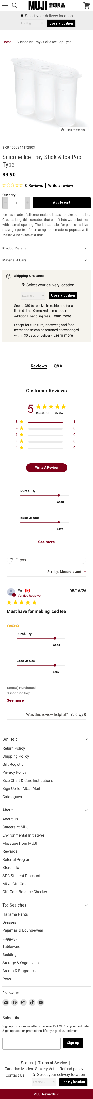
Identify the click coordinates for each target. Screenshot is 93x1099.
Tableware (11, 946)
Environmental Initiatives (23, 835)
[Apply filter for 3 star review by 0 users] (45, 436)
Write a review (60, 185)
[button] (46, 1094)
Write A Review (46, 467)
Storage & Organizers (20, 963)
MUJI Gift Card (15, 884)
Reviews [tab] (39, 365)
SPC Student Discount (21, 875)
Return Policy (13, 748)
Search (27, 1062)
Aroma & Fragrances (19, 970)
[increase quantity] (27, 203)
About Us (10, 819)
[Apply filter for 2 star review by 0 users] (45, 442)
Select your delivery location (46, 16)
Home (6, 42)
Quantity (9, 195)
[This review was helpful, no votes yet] (72, 714)
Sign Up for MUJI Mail (21, 788)
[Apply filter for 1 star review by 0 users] (45, 449)
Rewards (9, 851)
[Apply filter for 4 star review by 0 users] (45, 429)
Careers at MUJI (16, 827)
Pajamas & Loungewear (22, 930)
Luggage (9, 938)
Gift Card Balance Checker (24, 892)
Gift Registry (13, 764)
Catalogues (12, 796)
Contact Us (15, 1075)
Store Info (10, 867)
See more (46, 542)
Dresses (9, 922)
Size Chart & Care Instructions (27, 780)
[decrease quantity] (5, 203)
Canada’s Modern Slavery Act (29, 1068)
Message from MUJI (19, 843)
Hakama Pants (15, 914)
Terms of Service (52, 1062)
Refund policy (71, 1068)
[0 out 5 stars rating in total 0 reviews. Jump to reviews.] (22, 185)
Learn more (61, 316)
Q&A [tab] (58, 365)
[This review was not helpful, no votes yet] (81, 714)
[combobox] (66, 572)
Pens (6, 979)
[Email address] (31, 1044)
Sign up (73, 1043)
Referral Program (17, 859)
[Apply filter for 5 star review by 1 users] (45, 423)
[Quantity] (16, 203)
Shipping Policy (15, 756)
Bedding (9, 954)
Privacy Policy (14, 772)
